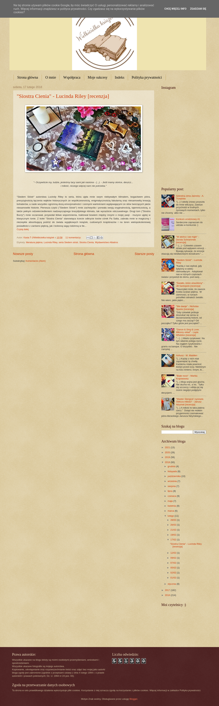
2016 (168, 595)
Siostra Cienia (86, 242)
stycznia (172, 584)
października (174, 476)
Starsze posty (144, 254)
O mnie (50, 77)
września (172, 481)
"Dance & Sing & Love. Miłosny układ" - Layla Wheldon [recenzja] (188, 332)
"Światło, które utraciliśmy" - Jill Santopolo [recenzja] (190, 284)
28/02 (173, 520)
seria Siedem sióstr (68, 242)
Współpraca (71, 77)
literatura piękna (34, 242)
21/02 (173, 529)
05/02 (173, 567)
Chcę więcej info (175, 8)
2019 (168, 457)
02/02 (173, 572)
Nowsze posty (23, 254)
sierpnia (172, 486)
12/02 (173, 552)
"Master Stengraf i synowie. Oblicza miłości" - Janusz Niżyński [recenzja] (190, 402)
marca (171, 510)
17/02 (173, 539)
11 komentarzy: (73, 237)
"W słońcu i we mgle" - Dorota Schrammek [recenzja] (187, 239)
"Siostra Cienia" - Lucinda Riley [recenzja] (63, 96)
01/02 (173, 577)
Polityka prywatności (147, 77)
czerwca (172, 496)
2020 (168, 452)
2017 (168, 590)
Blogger (133, 699)
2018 (168, 462)
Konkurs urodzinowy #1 (188, 219)
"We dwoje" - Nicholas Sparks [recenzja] (187, 307)
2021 (168, 447)
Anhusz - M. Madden (186, 355)
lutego (171, 515)
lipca (170, 491)
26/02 (173, 524)
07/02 (173, 562)
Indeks (119, 77)
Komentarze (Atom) (36, 261)
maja (170, 501)
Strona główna (27, 77)
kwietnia (172, 505)
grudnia (172, 466)
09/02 (173, 557)
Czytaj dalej (23, 229)
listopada (173, 471)
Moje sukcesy (98, 77)
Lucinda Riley (50, 242)
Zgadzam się (198, 8)
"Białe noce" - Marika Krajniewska (186, 377)
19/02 (173, 534)
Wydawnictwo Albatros (106, 242)
